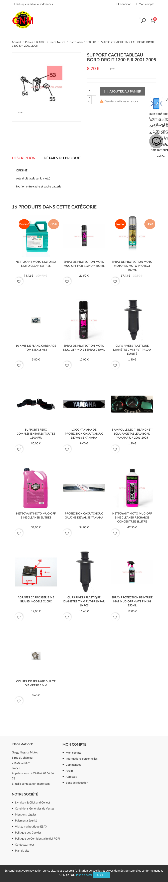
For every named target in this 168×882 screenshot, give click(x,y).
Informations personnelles (82, 758)
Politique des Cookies (28, 832)
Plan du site (22, 850)
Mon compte (74, 744)
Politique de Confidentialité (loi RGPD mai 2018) (43, 838)
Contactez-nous (24, 844)
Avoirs (69, 770)
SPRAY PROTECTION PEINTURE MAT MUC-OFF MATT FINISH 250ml (132, 601)
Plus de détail (84, 874)
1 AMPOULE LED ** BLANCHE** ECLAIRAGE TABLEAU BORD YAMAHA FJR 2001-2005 (132, 433)
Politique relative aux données (34, 4)
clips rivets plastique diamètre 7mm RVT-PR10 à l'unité (132, 349)
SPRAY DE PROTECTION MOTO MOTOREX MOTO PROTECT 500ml (132, 265)
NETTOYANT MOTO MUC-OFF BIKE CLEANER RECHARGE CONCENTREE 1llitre (132, 517)
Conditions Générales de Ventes (34, 808)
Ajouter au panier (122, 91)
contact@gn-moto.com (36, 783)
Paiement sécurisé (26, 820)
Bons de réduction (77, 782)
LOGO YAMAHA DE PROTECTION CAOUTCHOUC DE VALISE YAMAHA (84, 433)
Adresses (71, 776)
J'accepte (101, 875)
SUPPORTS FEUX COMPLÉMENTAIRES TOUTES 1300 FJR (36, 433)
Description (23, 158)
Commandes (73, 764)
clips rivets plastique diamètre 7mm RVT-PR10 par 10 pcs (84, 601)
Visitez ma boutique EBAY (31, 826)
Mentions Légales (25, 814)
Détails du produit (62, 158)
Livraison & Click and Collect (32, 802)
